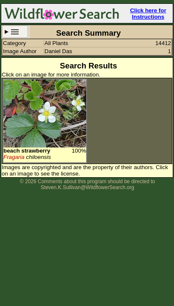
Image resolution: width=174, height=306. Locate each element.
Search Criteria (15, 32)
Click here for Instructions (148, 13)
